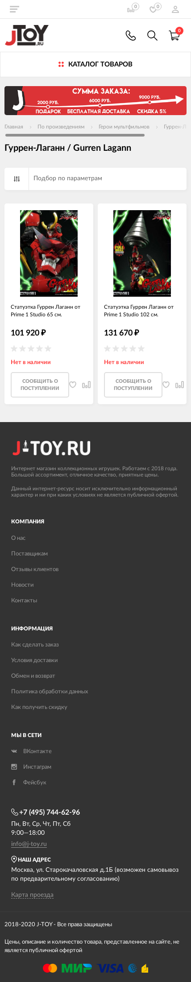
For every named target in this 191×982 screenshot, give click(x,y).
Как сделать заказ (35, 645)
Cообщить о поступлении (40, 385)
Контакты (24, 601)
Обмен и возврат (33, 676)
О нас (18, 538)
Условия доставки (34, 660)
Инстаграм (31, 767)
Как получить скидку (39, 707)
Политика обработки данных (49, 692)
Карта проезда (32, 895)
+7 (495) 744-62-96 (45, 812)
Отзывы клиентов (34, 569)
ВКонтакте (31, 751)
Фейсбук (28, 783)
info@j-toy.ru (29, 844)
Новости (22, 585)
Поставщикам (29, 554)
